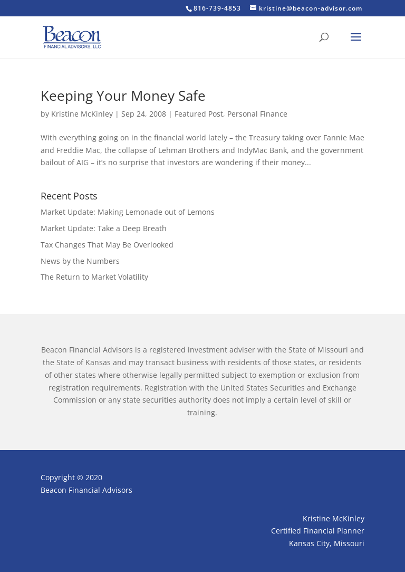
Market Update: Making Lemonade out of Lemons (128, 212)
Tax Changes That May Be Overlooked (107, 245)
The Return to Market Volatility (94, 277)
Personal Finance (257, 114)
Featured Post (199, 114)
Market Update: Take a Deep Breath (104, 228)
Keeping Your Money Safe (123, 95)
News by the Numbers (80, 261)
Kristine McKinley (82, 114)
